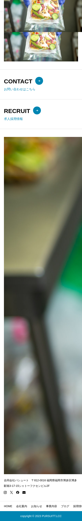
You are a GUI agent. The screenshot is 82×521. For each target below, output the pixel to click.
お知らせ (36, 506)
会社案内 (21, 506)
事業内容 (51, 506)
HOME (8, 506)
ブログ (65, 506)
